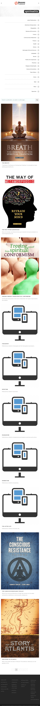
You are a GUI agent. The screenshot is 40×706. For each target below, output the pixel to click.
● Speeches (14, 682)
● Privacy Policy (24, 680)
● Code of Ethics (25, 682)
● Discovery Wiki (4, 689)
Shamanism (5, 435)
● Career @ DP (4, 684)
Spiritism (5, 389)
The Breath (5, 163)
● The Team (14, 688)
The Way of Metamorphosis (10, 229)
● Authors (14, 690)
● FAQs (2, 691)
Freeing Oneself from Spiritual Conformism (16, 296)
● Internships (4, 686)
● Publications (15, 680)
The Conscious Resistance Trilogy (13, 591)
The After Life (6, 526)
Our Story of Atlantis (9, 659)
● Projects (14, 692)
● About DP (3, 680)
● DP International (35, 699)
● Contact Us (4, 682)
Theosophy (5, 343)
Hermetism (5, 480)
